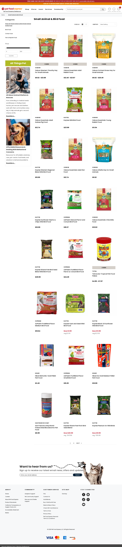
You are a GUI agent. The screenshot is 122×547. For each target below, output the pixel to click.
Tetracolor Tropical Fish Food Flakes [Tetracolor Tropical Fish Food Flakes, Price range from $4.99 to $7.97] (103, 275)
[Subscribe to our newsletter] (46, 475)
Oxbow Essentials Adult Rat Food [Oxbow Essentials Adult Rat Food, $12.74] (74, 171)
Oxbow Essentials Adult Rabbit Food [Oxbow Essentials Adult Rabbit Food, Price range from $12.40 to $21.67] (73, 71)
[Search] (86, 9)
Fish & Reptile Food (11, 37)
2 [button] (73, 443)
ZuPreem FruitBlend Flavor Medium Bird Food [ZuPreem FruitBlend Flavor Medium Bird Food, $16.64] (45, 325)
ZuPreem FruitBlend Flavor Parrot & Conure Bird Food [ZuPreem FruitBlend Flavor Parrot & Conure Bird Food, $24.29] (74, 271)
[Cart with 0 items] (119, 10)
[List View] (86, 24)
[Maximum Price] (25, 51)
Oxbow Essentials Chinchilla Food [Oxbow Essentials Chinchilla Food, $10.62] (103, 221)
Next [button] (79, 443)
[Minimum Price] (11, 51)
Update (11, 56)
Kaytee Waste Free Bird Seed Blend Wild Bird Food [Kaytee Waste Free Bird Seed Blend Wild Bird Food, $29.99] (46, 271)
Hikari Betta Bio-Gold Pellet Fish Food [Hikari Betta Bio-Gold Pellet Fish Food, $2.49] (45, 377)
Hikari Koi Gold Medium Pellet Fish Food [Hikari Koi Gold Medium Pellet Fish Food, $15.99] (103, 377)
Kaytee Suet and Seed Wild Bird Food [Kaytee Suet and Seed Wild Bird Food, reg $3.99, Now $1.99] (74, 325)
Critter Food (9, 33)
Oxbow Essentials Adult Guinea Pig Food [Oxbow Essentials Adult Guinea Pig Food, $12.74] (44, 121)
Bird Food (8, 29)
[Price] (18, 44)
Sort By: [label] (95, 24)
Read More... (10, 116)
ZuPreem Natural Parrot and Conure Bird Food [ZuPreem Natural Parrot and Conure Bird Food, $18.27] (74, 221)
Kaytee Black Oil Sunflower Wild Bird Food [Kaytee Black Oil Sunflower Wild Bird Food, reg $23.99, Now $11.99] (102, 325)
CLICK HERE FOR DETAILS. (87, 1)
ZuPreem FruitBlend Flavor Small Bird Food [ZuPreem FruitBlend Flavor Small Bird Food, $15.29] (73, 377)
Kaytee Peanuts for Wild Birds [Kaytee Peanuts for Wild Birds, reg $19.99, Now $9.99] (103, 426)
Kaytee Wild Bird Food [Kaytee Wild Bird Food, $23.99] (72, 120)
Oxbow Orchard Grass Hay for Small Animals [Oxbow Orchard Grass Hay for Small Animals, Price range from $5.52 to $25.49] (103, 71)
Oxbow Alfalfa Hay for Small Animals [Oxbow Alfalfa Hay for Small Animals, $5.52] (103, 171)
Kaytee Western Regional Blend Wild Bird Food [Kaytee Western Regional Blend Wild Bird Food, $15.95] (45, 171)
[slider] (6, 48)
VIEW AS (76, 24)
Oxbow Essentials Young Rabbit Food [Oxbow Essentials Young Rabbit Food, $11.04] (101, 121)
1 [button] (70, 443)
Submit (77, 475)
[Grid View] (82, 24)
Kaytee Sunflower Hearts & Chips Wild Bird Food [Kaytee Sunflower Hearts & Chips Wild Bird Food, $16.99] (45, 221)
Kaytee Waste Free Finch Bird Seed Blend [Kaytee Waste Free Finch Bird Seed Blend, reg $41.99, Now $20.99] (75, 427)
